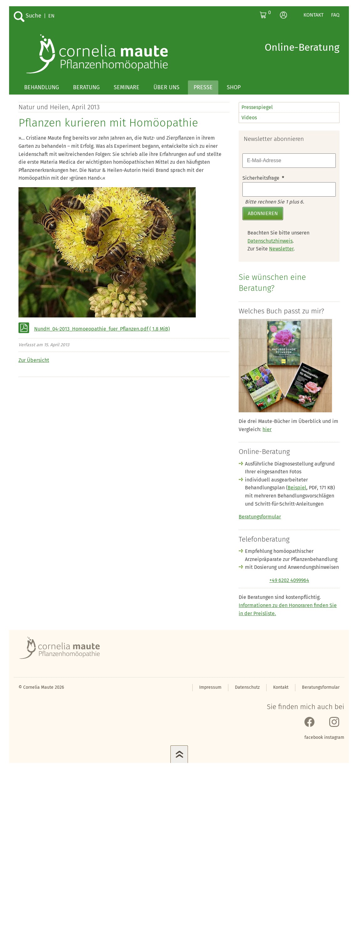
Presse (203, 87)
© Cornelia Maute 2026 (41, 687)
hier (267, 429)
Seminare (126, 87)
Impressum (210, 687)
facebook (313, 737)
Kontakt (314, 15)
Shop (234, 87)
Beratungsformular (260, 517)
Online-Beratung (302, 47)
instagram (334, 737)
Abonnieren (263, 213)
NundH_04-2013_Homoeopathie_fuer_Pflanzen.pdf (102, 329)
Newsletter (281, 249)
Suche (33, 15)
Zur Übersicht (33, 360)
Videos (249, 118)
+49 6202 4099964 (289, 580)
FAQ (335, 15)
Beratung (86, 87)
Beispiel (297, 488)
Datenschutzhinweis (270, 241)
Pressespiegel (257, 107)
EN (51, 16)
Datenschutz (247, 687)
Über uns (166, 87)
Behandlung (41, 87)
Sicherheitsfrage (263, 178)
